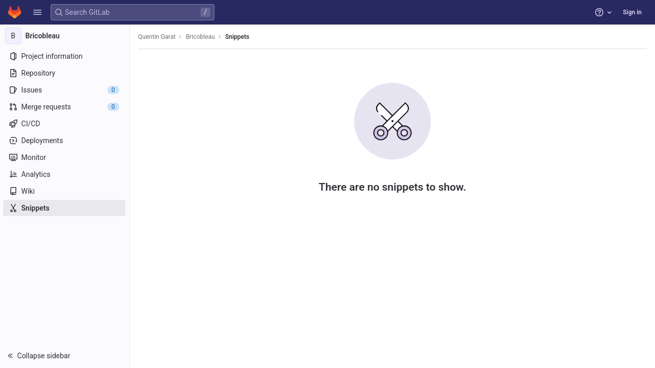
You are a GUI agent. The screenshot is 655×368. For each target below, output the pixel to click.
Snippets (238, 36)
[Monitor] (65, 157)
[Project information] (65, 56)
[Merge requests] (65, 107)
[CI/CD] (65, 124)
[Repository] (65, 73)
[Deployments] (65, 140)
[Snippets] (65, 208)
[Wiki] (65, 191)
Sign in (632, 12)
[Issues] (65, 90)
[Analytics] (65, 174)
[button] (37, 12)
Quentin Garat (158, 36)
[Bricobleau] (65, 36)
